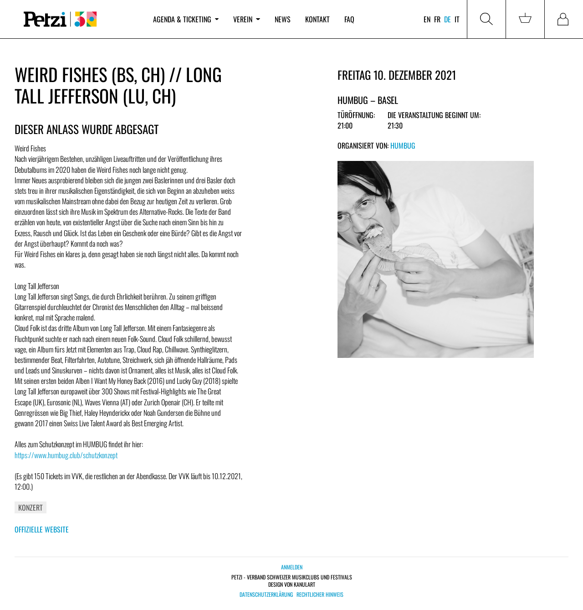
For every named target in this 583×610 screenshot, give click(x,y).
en (427, 19)
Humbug (402, 145)
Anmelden (291, 567)
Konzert (30, 507)
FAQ (349, 19)
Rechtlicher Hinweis (320, 594)
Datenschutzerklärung (266, 594)
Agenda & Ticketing (186, 19)
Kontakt (317, 19)
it (457, 19)
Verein (246, 19)
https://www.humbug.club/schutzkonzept (66, 455)
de (447, 19)
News (283, 19)
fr (437, 19)
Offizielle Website (42, 529)
